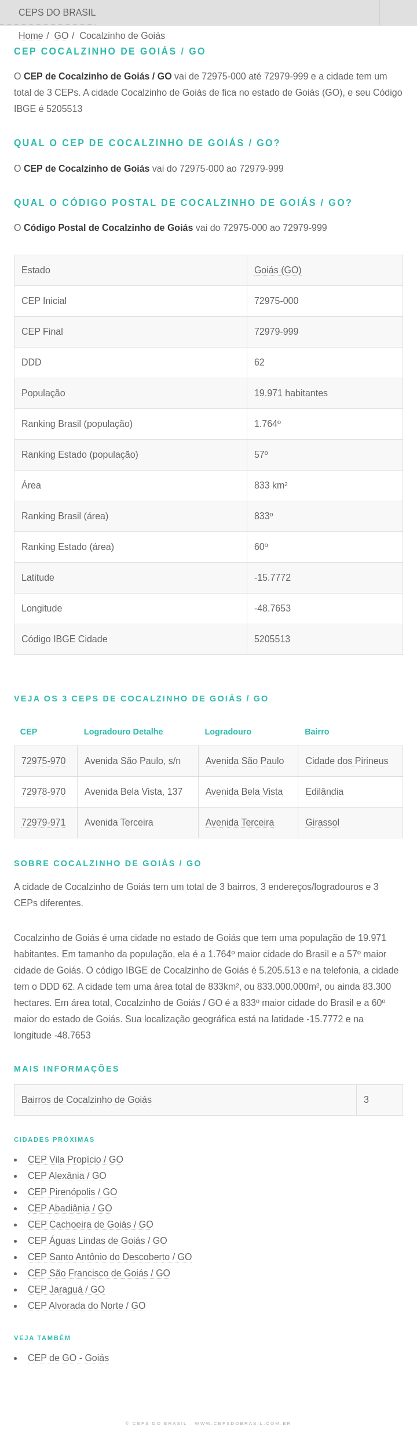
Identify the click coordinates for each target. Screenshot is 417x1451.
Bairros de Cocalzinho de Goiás (86, 1100)
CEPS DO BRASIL (57, 12)
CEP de (68, 1358)
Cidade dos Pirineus (346, 761)
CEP (75, 1159)
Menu (398, 13)
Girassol (322, 822)
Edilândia (324, 792)
